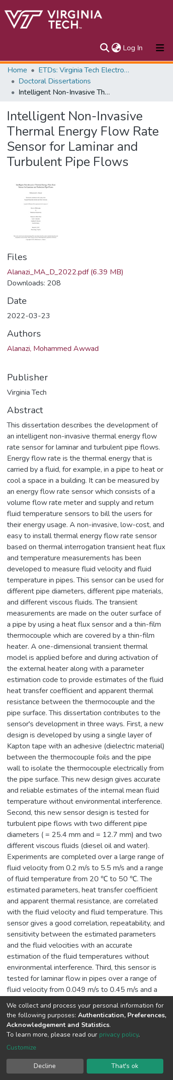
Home (17, 70)
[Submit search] (104, 47)
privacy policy (118, 1034)
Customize (21, 1047)
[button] (116, 47)
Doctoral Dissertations (54, 81)
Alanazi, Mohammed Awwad (53, 349)
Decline (45, 1066)
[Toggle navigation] (160, 48)
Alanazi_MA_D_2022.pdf (65, 272)
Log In (133, 48)
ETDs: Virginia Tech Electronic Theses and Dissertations (84, 70)
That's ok (124, 1066)
